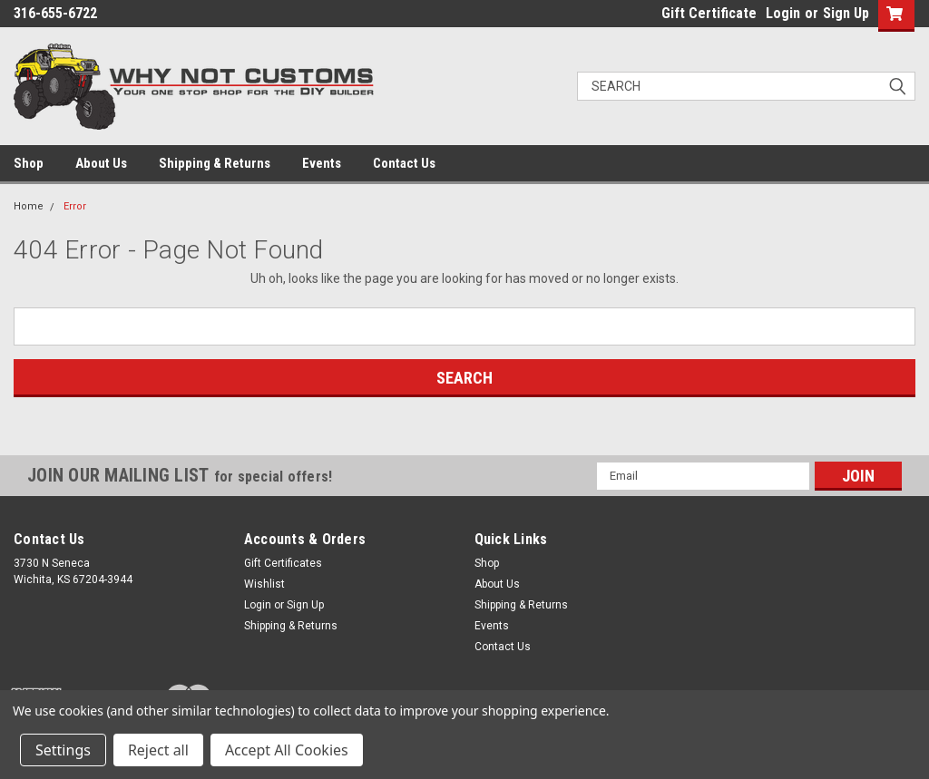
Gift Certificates (283, 563)
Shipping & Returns (214, 163)
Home (29, 206)
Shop (29, 163)
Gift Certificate (709, 13)
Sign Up (846, 13)
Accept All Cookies (286, 750)
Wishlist (264, 584)
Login (783, 13)
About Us (101, 163)
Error (75, 206)
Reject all (158, 750)
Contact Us (404, 163)
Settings (63, 750)
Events (321, 163)
